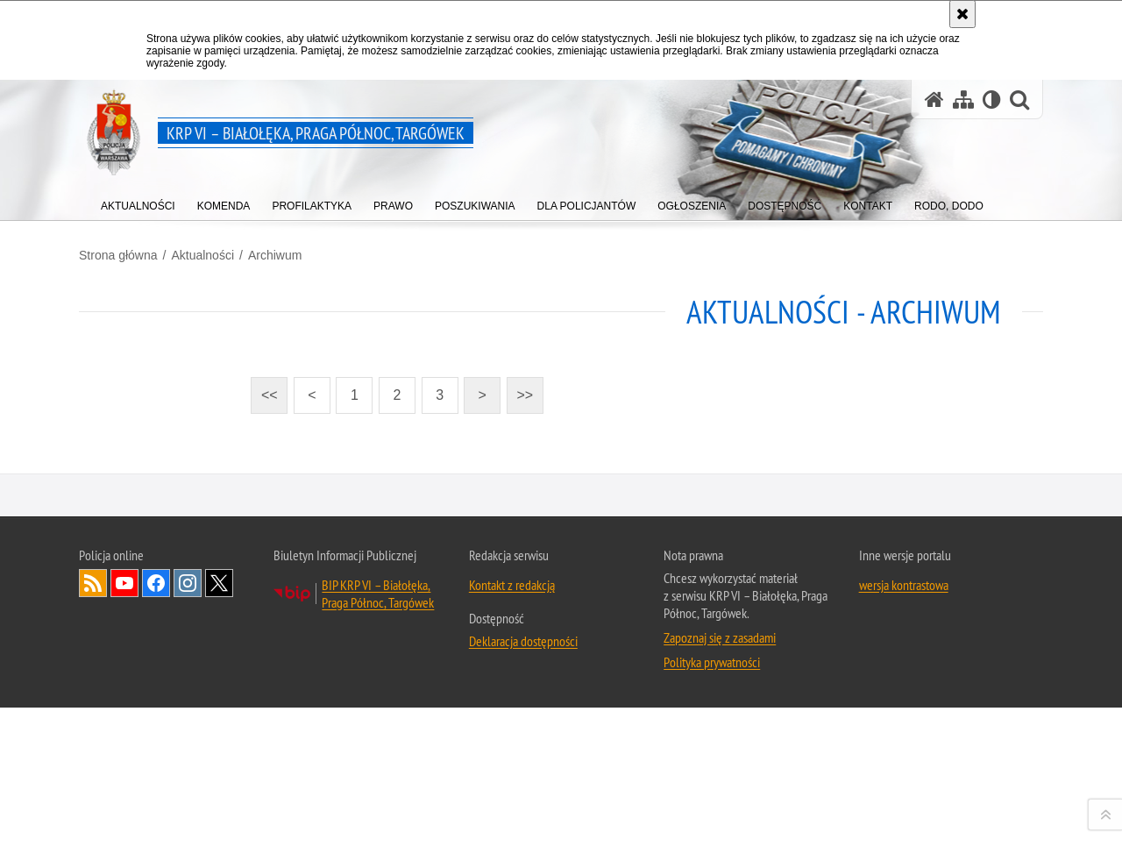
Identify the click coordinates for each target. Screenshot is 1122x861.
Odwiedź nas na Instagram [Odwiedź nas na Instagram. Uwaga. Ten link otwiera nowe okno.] (188, 816)
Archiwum (275, 255)
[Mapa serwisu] (963, 99)
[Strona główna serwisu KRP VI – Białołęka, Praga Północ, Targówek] (934, 99)
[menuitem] (138, 202)
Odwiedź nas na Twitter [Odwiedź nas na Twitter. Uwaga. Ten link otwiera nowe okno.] (219, 816)
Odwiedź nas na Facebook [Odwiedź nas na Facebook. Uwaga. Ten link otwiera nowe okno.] (156, 816)
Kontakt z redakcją (512, 818)
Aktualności (202, 255)
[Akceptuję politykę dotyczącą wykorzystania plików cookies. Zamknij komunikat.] (962, 14)
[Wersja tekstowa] (992, 99)
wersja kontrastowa (903, 818)
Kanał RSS (93, 816)
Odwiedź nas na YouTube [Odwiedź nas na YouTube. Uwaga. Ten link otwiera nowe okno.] (124, 816)
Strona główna (118, 255)
